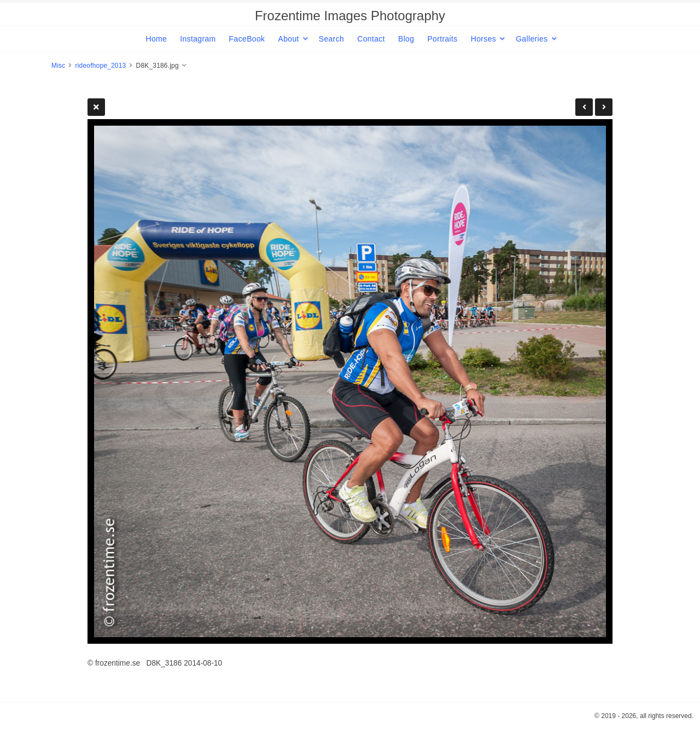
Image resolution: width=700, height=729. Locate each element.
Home (156, 38)
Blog (406, 38)
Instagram (197, 38)
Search (331, 38)
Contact (371, 38)
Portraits (442, 38)
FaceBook (247, 38)
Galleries (531, 38)
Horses (483, 38)
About (288, 38)
